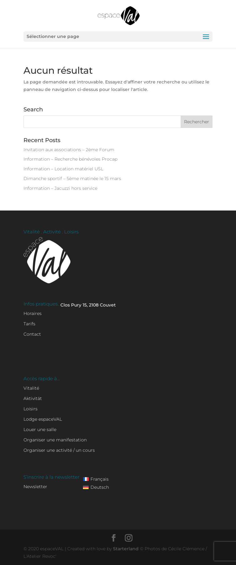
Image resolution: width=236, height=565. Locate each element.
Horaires (32, 313)
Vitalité (31, 388)
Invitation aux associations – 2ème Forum (68, 149)
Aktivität (32, 398)
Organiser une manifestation (55, 440)
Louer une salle (39, 429)
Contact (32, 334)
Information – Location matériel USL (63, 169)
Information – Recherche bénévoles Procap (70, 159)
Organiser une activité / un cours (59, 450)
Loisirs (30, 409)
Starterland (126, 549)
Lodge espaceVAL (42, 419)
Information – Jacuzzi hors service (60, 188)
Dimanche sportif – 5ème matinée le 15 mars (72, 178)
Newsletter (35, 486)
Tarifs (29, 324)
